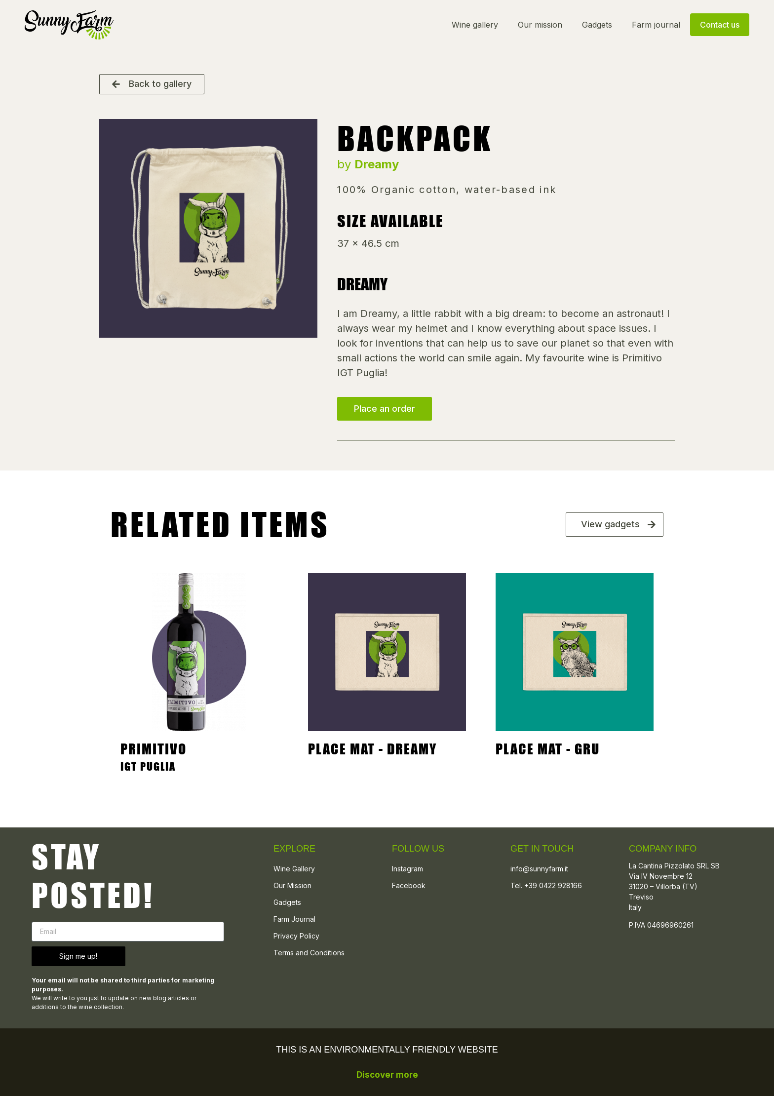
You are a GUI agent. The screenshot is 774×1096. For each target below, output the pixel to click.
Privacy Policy (296, 936)
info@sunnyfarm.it (539, 868)
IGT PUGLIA (148, 766)
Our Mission (292, 885)
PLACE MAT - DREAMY (372, 749)
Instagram (407, 868)
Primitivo (153, 749)
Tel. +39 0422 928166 (546, 885)
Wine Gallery (294, 868)
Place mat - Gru (548, 749)
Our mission (540, 25)
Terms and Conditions (309, 952)
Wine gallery (475, 25)
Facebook (409, 885)
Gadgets (597, 25)
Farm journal (656, 25)
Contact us (719, 25)
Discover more (387, 1075)
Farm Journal (294, 919)
